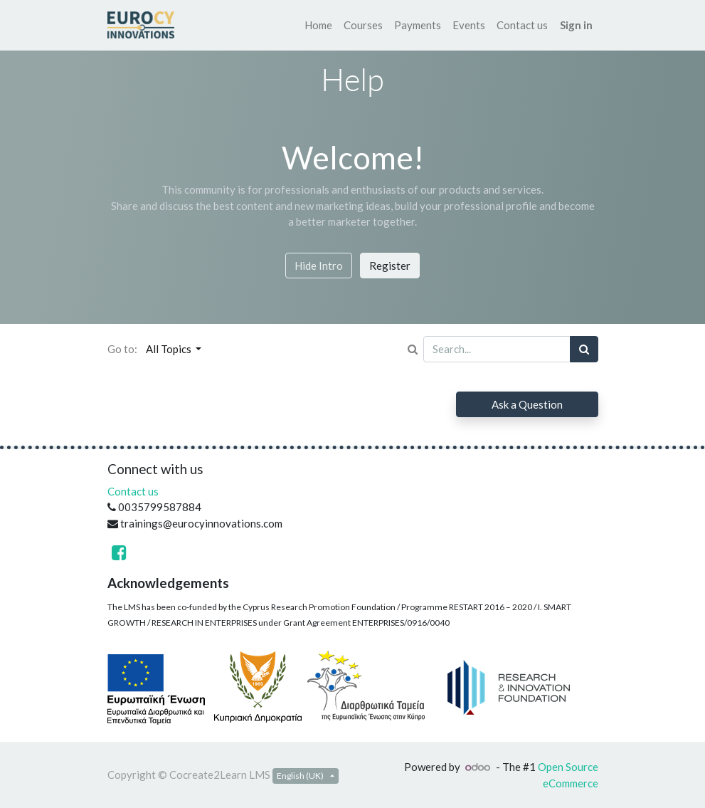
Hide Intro (319, 265)
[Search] (584, 349)
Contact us (133, 491)
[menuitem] (318, 25)
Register (389, 265)
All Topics (170, 348)
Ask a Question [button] (527, 404)
